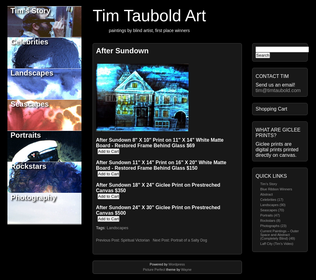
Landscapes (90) (272, 205)
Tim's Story (30, 10)
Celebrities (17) (271, 199)
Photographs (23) (273, 226)
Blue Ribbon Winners (276, 189)
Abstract (266, 194)
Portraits (25, 135)
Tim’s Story (268, 184)
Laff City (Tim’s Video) (276, 244)
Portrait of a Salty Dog (189, 240)
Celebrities (29, 42)
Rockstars (28, 166)
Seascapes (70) (272, 210)
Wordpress (176, 264)
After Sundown (122, 51)
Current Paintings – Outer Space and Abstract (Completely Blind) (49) (279, 234)
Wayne (186, 269)
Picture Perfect (154, 269)
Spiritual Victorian (135, 240)
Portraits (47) (270, 215)
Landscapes (31, 73)
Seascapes (29, 104)
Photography (33, 197)
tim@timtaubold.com (278, 90)
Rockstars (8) (270, 220)
